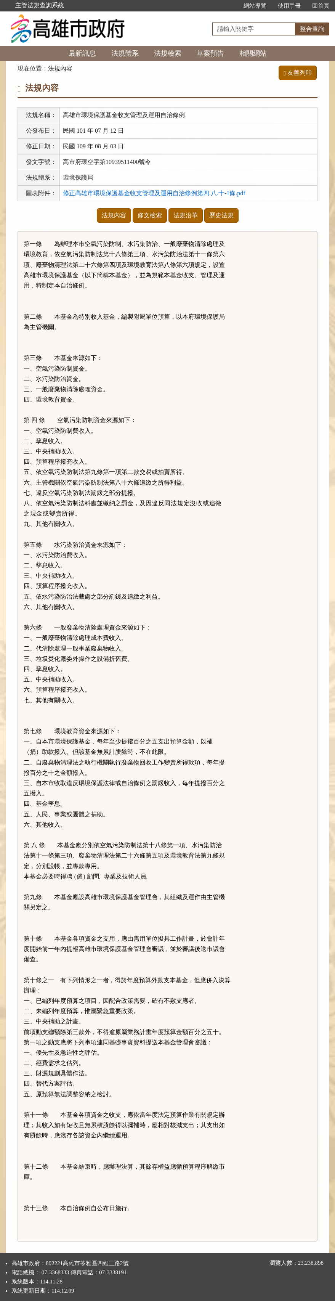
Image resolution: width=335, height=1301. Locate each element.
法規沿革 (185, 215)
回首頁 (320, 6)
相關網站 (253, 53)
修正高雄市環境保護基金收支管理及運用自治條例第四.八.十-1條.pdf (154, 193)
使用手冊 (289, 6)
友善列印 (298, 72)
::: (229, 6)
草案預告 (210, 53)
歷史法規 (221, 215)
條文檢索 (150, 215)
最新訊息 (82, 53)
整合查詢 (312, 29)
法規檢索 (167, 53)
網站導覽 (255, 6)
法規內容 (114, 215)
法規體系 (125, 53)
